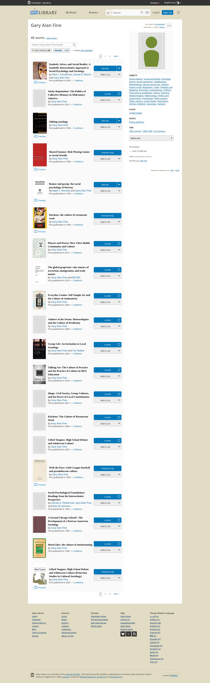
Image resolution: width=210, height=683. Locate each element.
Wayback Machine (88, 677)
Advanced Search (69, 632)
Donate (155, 2)
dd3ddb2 (174, 675)
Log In (156, 12)
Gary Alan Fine (62, 77)
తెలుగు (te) (154, 655)
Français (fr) (155, 632)
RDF (172, 170)
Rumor (132, 81)
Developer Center (98, 616)
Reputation (163, 101)
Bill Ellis (76, 277)
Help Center (125, 616)
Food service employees (140, 92)
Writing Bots (96, 626)
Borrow (105, 68)
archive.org (101, 677)
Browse (90, 12)
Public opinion (160, 98)
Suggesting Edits (127, 623)
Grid (67, 50)
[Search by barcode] (147, 12)
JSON (177, 170)
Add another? (51, 38)
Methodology (135, 84)
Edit (169, 25)
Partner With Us (39, 623)
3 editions (78, 193)
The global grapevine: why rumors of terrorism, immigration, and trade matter (68, 271)
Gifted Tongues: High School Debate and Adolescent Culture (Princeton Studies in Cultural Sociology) (69, 573)
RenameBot (160, 24)
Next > (116, 56)
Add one (143, 161)
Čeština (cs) (155, 619)
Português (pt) (156, 645)
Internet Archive (73, 674)
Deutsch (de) (155, 623)
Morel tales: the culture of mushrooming (70, 544)
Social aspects (135, 79)
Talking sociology (58, 121)
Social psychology (152, 79)
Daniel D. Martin (82, 74)
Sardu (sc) (154, 652)
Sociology (165, 79)
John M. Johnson (62, 506)
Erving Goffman (136, 122)
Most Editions (40, 50)
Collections (66, 629)
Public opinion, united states (142, 101)
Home (64, 616)
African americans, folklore (156, 84)
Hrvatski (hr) (155, 639)
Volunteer (36, 619)
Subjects (65, 626)
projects (65, 677)
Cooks (156, 87)
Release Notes (126, 629)
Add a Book (125, 626)
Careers (35, 626)
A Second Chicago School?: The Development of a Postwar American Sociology (68, 521)
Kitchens (165, 92)
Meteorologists (136, 95)
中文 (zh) (153, 662)
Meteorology (151, 95)
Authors (65, 623)
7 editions (78, 80)
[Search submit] (141, 12)
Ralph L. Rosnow (61, 190)
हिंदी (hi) (153, 636)
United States (135, 113)
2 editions (78, 477)
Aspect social (135, 87)
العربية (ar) (154, 616)
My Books (71, 12)
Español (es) (155, 629)
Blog (34, 629)
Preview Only (108, 152)
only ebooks (86, 50)
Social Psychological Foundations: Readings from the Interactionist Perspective (66, 496)
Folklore (167, 90)
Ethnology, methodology (150, 90)
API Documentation (99, 619)
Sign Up (167, 12)
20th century (135, 131)
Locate (107, 93)
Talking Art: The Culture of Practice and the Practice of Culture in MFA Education (68, 371)
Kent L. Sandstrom (62, 74)
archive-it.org (117, 677)
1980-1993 (147, 131)
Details (58, 50)
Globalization (160, 81)
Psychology (147, 98)
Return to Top (68, 636)
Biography (147, 87)
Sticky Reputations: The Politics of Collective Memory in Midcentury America (67, 95)
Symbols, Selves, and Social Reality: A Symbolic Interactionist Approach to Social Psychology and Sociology (69, 68)
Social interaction (144, 81)
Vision (34, 616)
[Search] (126, 12)
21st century (159, 131)
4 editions (78, 161)
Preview (42, 82)
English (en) (155, 626)
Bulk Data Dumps (98, 623)
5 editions (77, 104)
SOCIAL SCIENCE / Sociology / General (147, 104)
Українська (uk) (156, 658)
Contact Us (125, 619)
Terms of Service (39, 632)
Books (64, 619)
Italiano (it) (154, 642)
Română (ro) (155, 649)
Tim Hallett (78, 350)
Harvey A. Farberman (62, 502)
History (162, 27)
